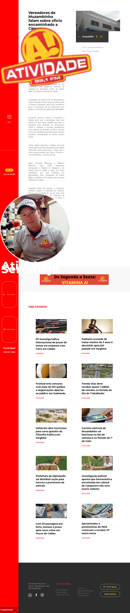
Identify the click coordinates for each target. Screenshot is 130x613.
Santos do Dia (83, 593)
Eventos (80, 588)
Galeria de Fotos (62, 595)
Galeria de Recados (85, 591)
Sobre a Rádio (61, 590)
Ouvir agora (11, 294)
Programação (61, 592)
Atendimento (82, 595)
